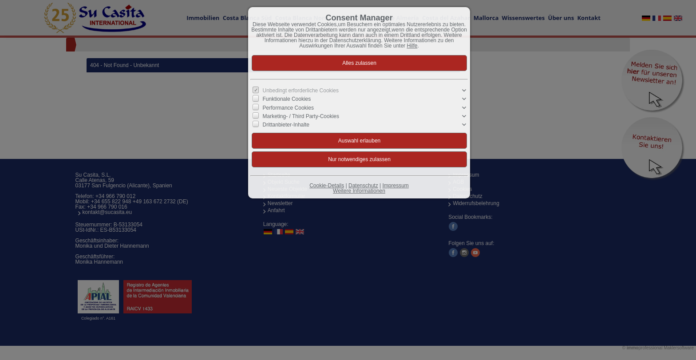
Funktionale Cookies (287, 99)
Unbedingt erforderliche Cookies (301, 90)
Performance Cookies (288, 107)
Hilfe (412, 46)
